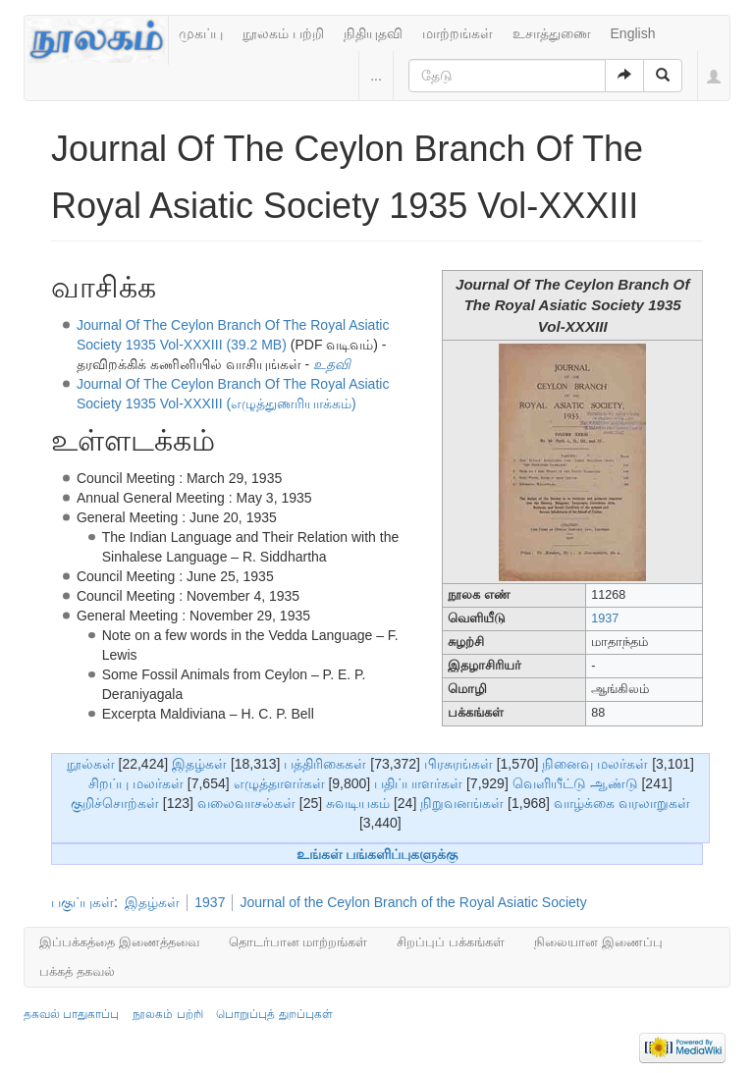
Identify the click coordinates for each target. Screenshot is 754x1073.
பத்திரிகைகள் (325, 764)
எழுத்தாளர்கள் (279, 783)
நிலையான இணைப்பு (598, 942)
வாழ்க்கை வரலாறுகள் (622, 803)
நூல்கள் (91, 764)
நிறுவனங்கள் (462, 803)
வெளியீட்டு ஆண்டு (575, 783)
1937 (605, 618)
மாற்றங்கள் (457, 33)
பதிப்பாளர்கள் (418, 783)
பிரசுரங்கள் (458, 764)
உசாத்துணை (551, 33)
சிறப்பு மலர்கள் (136, 783)
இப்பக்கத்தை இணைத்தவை (119, 942)
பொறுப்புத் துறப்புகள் (274, 1014)
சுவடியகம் (358, 803)
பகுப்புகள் (82, 902)
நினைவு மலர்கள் (595, 764)
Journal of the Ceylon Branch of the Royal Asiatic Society (413, 902)
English (633, 33)
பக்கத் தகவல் (77, 971)
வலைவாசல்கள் (246, 803)
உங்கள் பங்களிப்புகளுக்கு (377, 854)
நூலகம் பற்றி (283, 33)
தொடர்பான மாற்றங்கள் (298, 942)
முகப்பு (201, 33)
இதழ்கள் (199, 764)
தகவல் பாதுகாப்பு (71, 1014)
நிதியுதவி (373, 33)
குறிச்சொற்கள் (115, 803)
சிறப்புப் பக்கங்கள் (451, 942)
